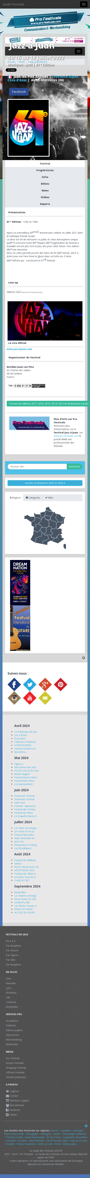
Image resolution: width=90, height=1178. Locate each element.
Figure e (18, 763)
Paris (8, 978)
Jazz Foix (19, 841)
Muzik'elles (20, 892)
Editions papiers (14, 1030)
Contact (12, 1095)
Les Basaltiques (22, 848)
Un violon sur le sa (24, 831)
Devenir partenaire (16, 1077)
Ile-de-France (54, 1137)
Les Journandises (23, 784)
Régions (15, 497)
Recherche (74, 466)
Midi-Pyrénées (36, 1140)
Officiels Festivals (15, 1072)
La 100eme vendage (25, 895)
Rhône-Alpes (70, 1144)
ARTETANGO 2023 (24, 870)
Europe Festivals (15, 1063)
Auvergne (78, 1130)
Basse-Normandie (14, 1133)
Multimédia (12, 1044)
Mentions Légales (17, 1100)
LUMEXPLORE (22, 902)
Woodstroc (20, 752)
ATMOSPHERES (22, 745)
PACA (58, 1144)
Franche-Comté (14, 1137)
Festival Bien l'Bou (24, 780)
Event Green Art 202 (25, 899)
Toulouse (11, 1002)
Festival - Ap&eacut (24, 806)
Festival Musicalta (24, 834)
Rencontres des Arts (25, 767)
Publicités (11, 1025)
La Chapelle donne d (25, 816)
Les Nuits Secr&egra (25, 828)
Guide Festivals (13, 4)
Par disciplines (13, 945)
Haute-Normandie (34, 1137)
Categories (33, 497)
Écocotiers (20, 738)
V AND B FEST (22, 880)
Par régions (12, 955)
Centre (56, 1133)
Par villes (10, 959)
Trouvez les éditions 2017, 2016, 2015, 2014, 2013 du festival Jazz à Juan (48, 403)
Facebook (19, 92)
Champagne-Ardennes (74, 1133)
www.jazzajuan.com (19, 349)
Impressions (12, 1034)
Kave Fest (19, 802)
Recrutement (15, 1105)
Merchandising (14, 1039)
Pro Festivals (13, 1058)
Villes (49, 497)
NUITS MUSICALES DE (26, 866)
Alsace (55, 1130)
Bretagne (46, 1133)
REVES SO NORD (23, 909)
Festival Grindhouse (25, 748)
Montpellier (12, 1006)
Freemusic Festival (24, 795)
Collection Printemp (25, 741)
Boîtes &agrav (22, 774)
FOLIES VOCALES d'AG (26, 770)
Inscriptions (12, 1020)
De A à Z (10, 941)
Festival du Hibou (23, 812)
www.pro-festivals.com (66, 435)
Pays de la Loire (78, 1140)
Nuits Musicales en (24, 838)
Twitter (11, 1114)
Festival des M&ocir (25, 873)
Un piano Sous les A (25, 877)
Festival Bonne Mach (25, 777)
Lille (8, 997)
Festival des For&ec (25, 809)
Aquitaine (66, 1130)
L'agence (12, 1091)
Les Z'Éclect (20, 735)
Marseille (11, 983)
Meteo (17, 863)
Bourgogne (32, 1133)
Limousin (11, 1140)
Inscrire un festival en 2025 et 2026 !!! (45, 483)
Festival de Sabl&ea (25, 860)
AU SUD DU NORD (24, 912)
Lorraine (22, 1140)
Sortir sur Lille (45, 1144)
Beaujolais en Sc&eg (25, 844)
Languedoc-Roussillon (75, 1137)
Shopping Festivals (16, 1067)
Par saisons (12, 950)
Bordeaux (11, 992)
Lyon (8, 987)
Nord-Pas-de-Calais (57, 1140)
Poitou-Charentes (26, 1144)
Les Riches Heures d (25, 905)
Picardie (10, 1144)
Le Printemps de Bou (25, 731)
